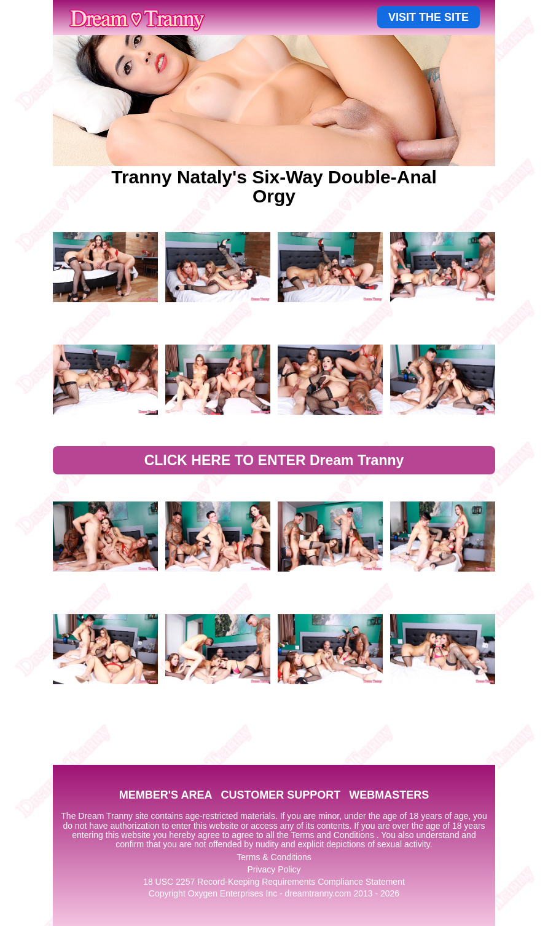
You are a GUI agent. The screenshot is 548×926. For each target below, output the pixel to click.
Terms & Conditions (274, 857)
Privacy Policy (273, 869)
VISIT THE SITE (428, 17)
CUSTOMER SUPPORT (280, 794)
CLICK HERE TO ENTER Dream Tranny (274, 460)
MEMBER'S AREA (166, 794)
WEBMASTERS (389, 794)
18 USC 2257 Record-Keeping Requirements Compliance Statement (274, 882)
